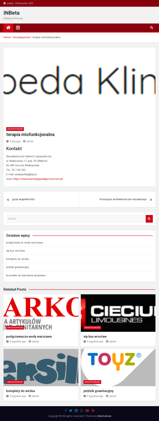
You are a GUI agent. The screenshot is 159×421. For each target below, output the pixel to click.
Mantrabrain (104, 416)
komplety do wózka (17, 259)
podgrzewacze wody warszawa (24, 242)
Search (149, 219)
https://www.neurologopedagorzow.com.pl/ (38, 179)
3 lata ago (13, 141)
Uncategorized (15, 129)
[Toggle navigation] (18, 27)
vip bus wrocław (15, 250)
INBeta (12, 13)
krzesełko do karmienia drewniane (26, 275)
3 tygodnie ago (16, 341)
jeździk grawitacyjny (17, 267)
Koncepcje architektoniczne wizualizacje (123, 199)
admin (28, 141)
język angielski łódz (23, 199)
